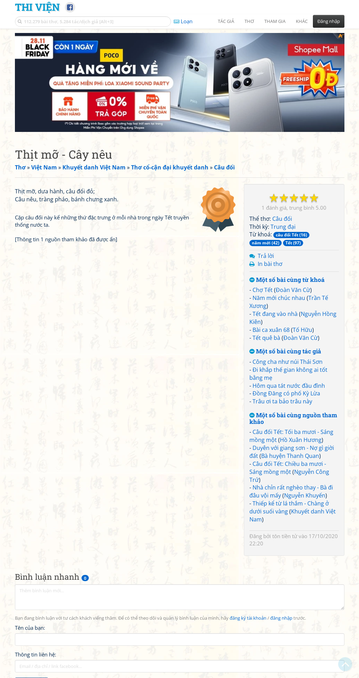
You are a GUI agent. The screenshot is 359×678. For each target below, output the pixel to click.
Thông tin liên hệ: (35, 653)
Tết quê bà (266, 336)
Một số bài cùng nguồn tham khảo (293, 416)
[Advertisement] (179, 81)
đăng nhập (281, 616)
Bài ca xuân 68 (271, 328)
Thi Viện (37, 7)
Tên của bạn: (30, 626)
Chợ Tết (263, 288)
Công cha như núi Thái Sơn (288, 360)
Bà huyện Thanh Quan (290, 454)
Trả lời (266, 254)
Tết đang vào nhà (275, 312)
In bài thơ (270, 262)
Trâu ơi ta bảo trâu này (282, 399)
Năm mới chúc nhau (279, 296)
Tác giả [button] (226, 21)
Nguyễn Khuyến (304, 493)
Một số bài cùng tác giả (285, 349)
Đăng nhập (328, 21)
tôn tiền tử (284, 534)
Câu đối (282, 217)
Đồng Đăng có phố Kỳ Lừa (286, 391)
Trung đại (283, 225)
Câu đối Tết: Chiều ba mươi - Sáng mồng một (287, 466)
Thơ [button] (249, 21)
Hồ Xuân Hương (301, 438)
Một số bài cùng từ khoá (287, 278)
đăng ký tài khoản (248, 616)
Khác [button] (302, 21)
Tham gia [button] (274, 21)
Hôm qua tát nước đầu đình (289, 384)
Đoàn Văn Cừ (293, 288)
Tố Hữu (302, 328)
